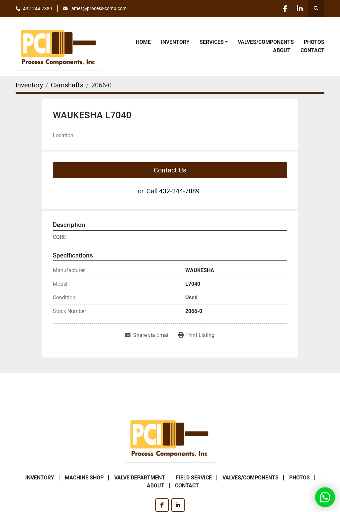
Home (143, 42)
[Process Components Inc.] (170, 437)
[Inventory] (29, 85)
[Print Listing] (196, 335)
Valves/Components (266, 42)
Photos (314, 42)
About (282, 50)
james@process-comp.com (98, 8)
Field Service (194, 477)
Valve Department (139, 477)
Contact (312, 50)
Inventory (175, 42)
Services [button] (212, 42)
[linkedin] (299, 8)
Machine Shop (84, 477)
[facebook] (282, 8)
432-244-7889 (37, 8)
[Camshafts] (67, 85)
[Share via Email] (147, 335)
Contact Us (170, 170)
